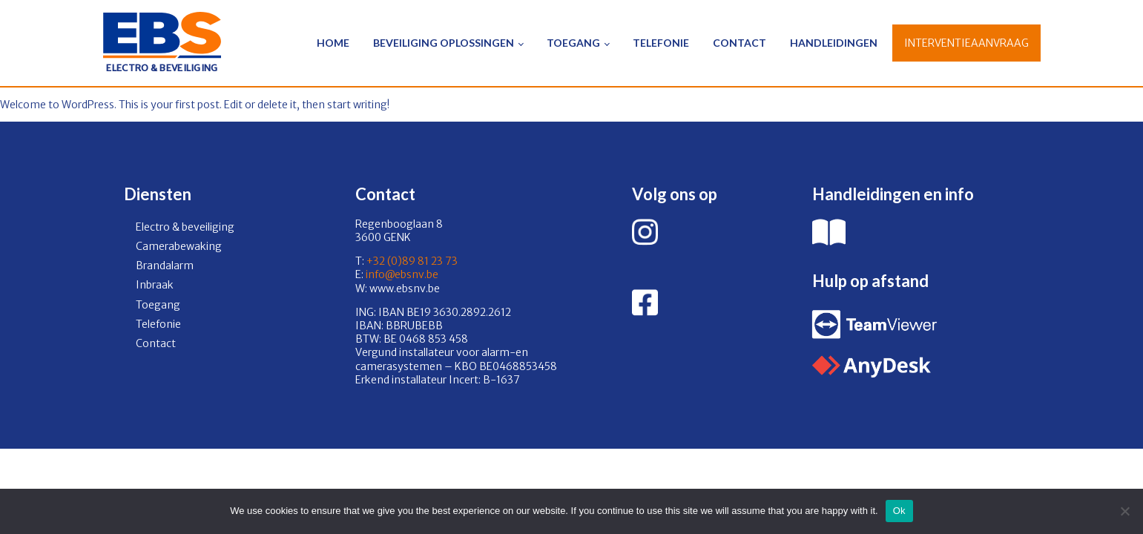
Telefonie (661, 42)
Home (333, 42)
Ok (899, 510)
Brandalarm (165, 265)
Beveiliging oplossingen (443, 42)
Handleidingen (833, 42)
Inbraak (155, 284)
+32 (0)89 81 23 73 (412, 261)
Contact (739, 42)
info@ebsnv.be (400, 274)
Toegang (573, 42)
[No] (1124, 511)
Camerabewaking (179, 246)
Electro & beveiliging (185, 227)
